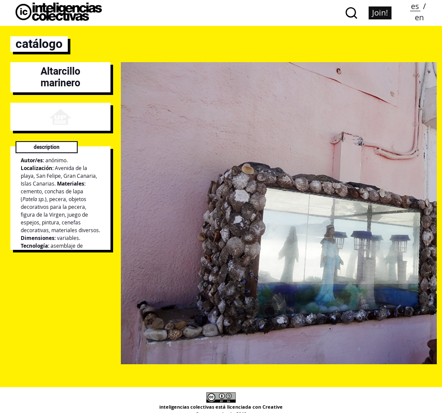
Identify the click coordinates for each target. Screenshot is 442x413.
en (419, 17)
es (415, 6)
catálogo (39, 44)
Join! (380, 12)
